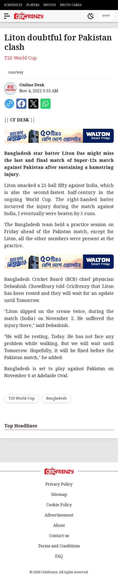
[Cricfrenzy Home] (28, 16)
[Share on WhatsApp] (45, 104)
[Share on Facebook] (21, 104)
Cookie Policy (59, 505)
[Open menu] (7, 16)
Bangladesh (56, 398)
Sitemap (59, 495)
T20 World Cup (22, 398)
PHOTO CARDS (71, 5)
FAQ (59, 556)
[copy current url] (9, 104)
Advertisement (59, 515)
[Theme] (90, 16)
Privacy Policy (59, 484)
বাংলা (106, 16)
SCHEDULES (13, 5)
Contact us (59, 536)
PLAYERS (32, 5)
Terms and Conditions (59, 546)
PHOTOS (49, 5)
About (59, 526)
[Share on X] (33, 104)
